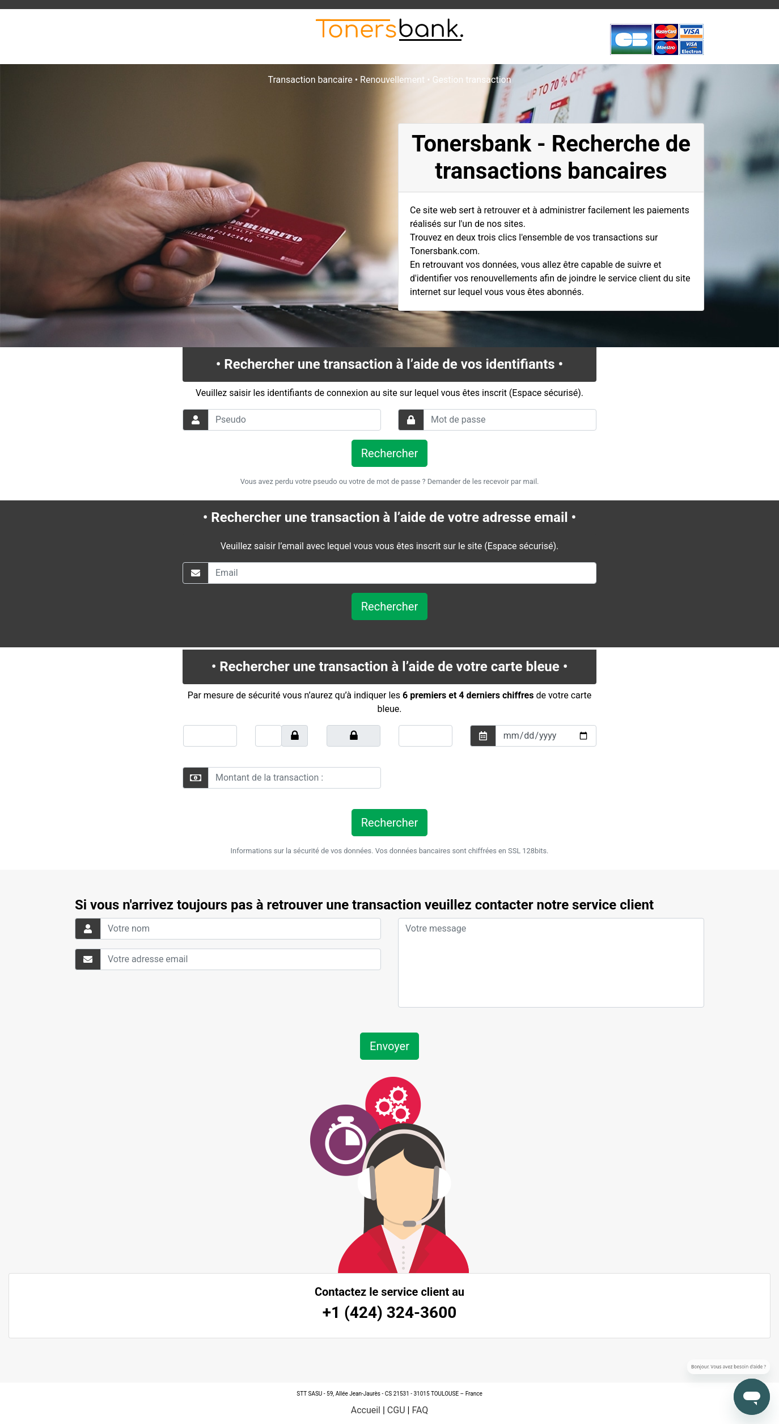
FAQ (420, 1410)
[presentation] (476, 778)
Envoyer (389, 1046)
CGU (396, 1410)
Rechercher (389, 453)
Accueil (365, 1410)
